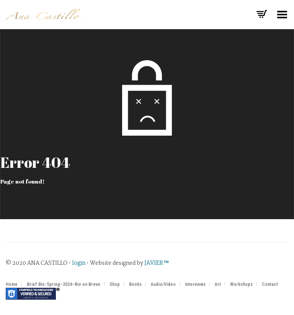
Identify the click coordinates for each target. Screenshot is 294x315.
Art (218, 284)
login (78, 263)
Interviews (195, 284)
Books (135, 284)
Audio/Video (163, 284)
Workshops (241, 284)
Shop (114, 284)
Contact (270, 284)
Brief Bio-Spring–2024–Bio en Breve (63, 284)
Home (12, 284)
